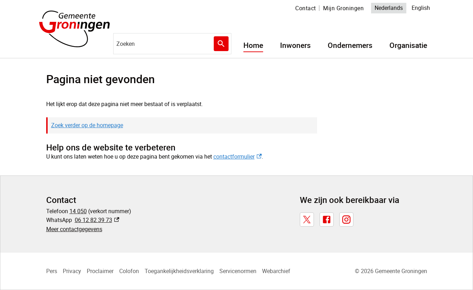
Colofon (129, 271)
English (421, 8)
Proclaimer (100, 271)
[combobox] (172, 44)
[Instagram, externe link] (346, 219)
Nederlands (389, 8)
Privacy (72, 271)
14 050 (78, 211)
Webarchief (276, 271)
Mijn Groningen (343, 8)
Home (253, 45)
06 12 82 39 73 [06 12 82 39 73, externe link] (97, 220)
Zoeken (221, 43)
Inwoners (295, 45)
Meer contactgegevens (74, 229)
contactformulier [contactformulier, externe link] (237, 156)
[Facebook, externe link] (327, 219)
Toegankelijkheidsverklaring (179, 271)
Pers (51, 271)
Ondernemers (350, 45)
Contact (305, 8)
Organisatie (408, 45)
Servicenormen (237, 271)
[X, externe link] (307, 219)
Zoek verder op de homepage (87, 125)
